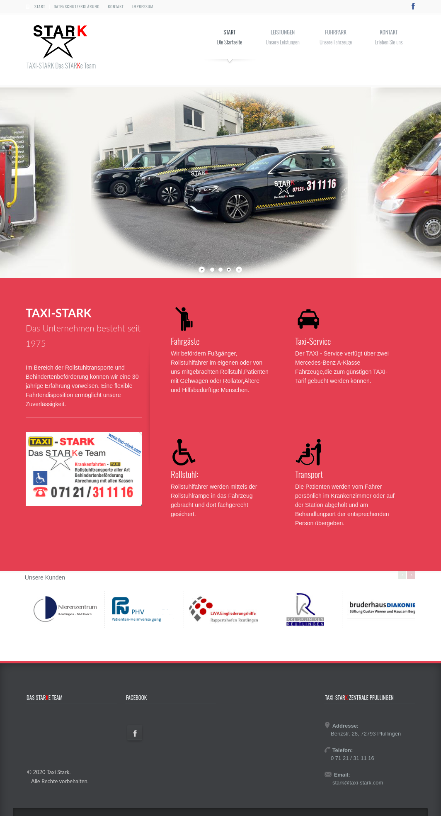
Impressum (142, 6)
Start (39, 6)
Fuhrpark (335, 32)
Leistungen (283, 32)
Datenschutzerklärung (76, 6)
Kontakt (116, 6)
